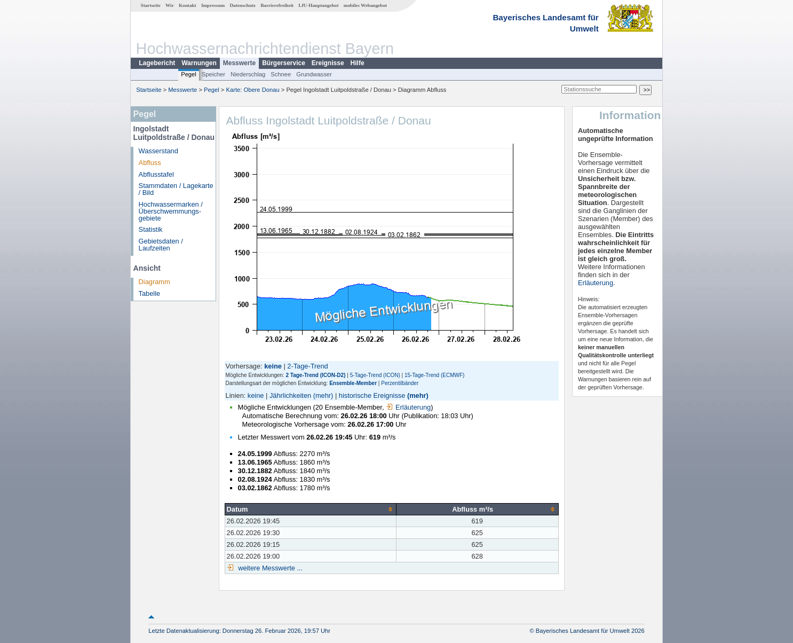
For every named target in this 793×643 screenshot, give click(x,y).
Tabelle (150, 293)
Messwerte (239, 63)
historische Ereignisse (372, 395)
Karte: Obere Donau (253, 90)
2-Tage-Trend (307, 366)
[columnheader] (310, 509)
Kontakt (187, 5)
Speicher (213, 74)
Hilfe (357, 63)
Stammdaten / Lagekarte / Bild (176, 189)
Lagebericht (157, 63)
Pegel (188, 74)
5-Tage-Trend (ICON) (375, 375)
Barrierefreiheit (277, 5)
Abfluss (150, 163)
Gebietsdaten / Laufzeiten (161, 244)
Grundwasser (314, 74)
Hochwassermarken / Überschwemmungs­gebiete (171, 211)
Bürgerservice (283, 63)
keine (256, 395)
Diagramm (154, 282)
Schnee (281, 74)
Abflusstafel (156, 174)
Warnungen (199, 63)
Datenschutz (242, 5)
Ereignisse (328, 63)
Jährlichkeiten (290, 395)
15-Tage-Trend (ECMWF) (434, 375)
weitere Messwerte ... (269, 568)
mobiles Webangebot (365, 5)
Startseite (151, 5)
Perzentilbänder (399, 383)
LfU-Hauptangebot (318, 5)
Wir (169, 5)
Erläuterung (408, 407)
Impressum (213, 5)
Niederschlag (248, 74)
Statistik (151, 229)
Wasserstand (158, 151)
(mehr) (323, 395)
